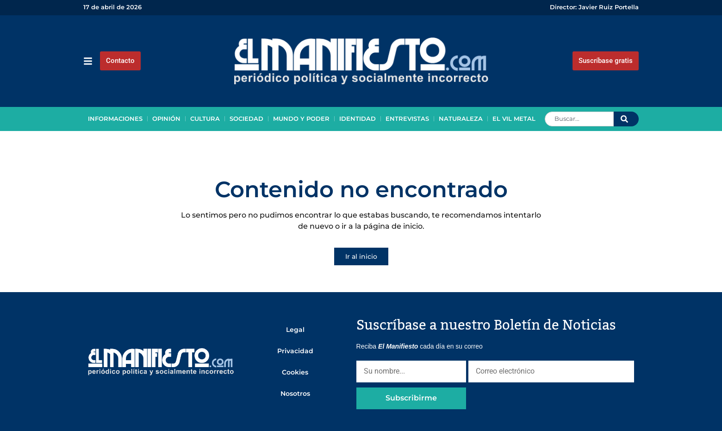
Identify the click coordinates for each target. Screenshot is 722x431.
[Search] (626, 119)
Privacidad (295, 351)
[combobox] (579, 119)
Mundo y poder (301, 118)
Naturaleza (461, 118)
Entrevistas (407, 118)
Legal (295, 329)
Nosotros (295, 393)
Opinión (166, 118)
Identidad (357, 118)
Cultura (205, 118)
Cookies (295, 372)
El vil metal (513, 118)
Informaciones (115, 118)
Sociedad (246, 118)
